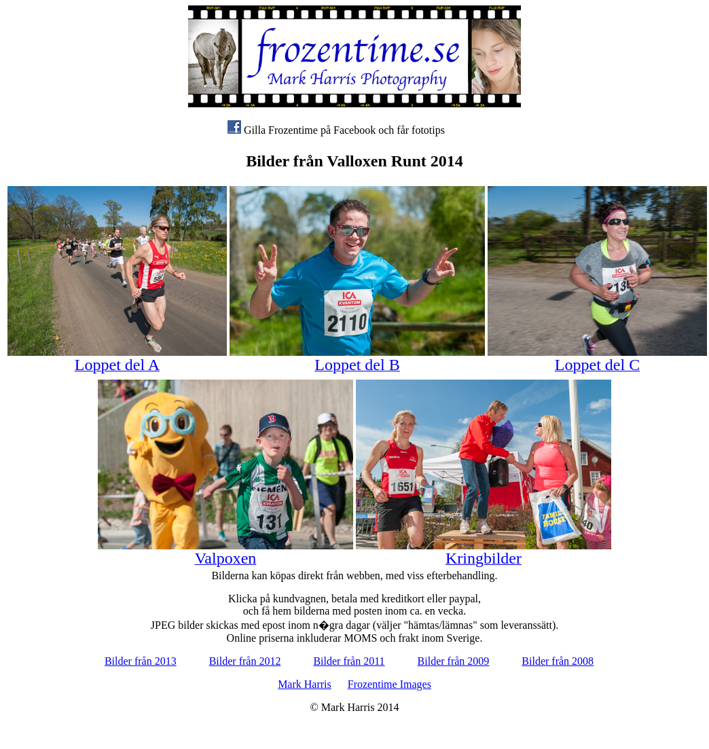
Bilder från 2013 (141, 661)
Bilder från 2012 (245, 661)
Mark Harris (304, 684)
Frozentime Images (389, 684)
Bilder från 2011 (348, 661)
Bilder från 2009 (454, 661)
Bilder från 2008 (558, 661)
